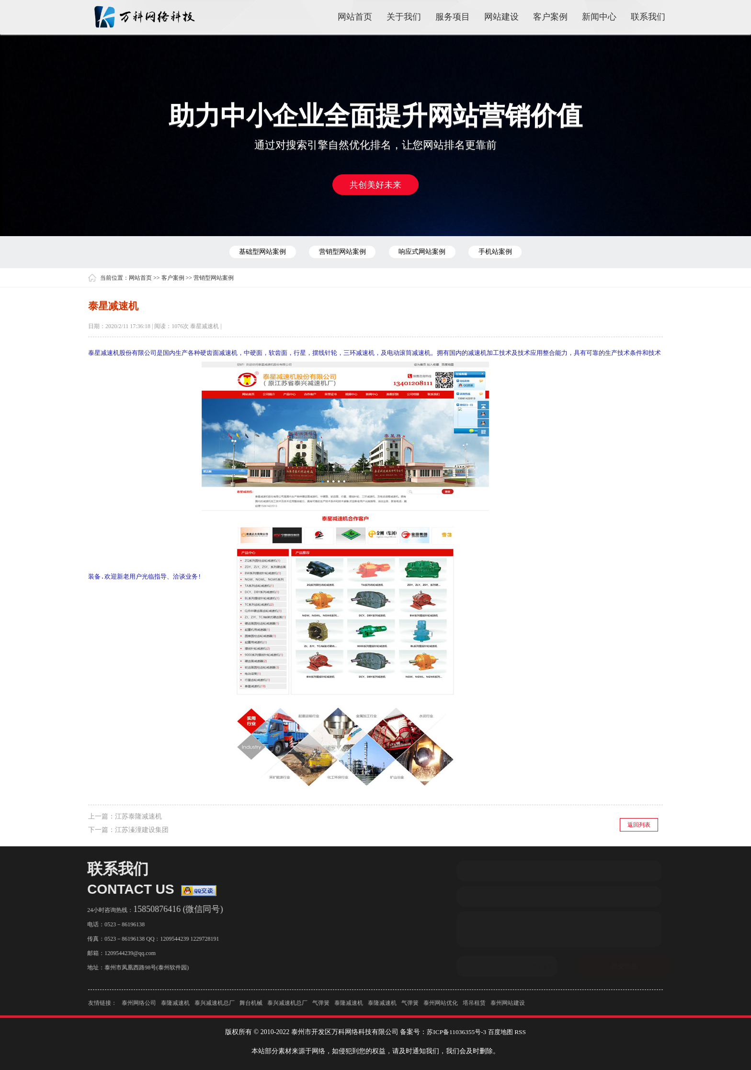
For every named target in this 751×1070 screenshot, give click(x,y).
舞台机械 (250, 1007)
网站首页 (355, 17)
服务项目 (452, 17)
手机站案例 (508, 251)
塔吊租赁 (474, 1007)
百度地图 (502, 1031)
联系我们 (648, 17)
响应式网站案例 (426, 251)
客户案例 (550, 17)
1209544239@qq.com (125, 952)
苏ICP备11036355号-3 (455, 1031)
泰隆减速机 (175, 1007)
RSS (523, 1031)
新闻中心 (599, 17)
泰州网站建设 (507, 1007)
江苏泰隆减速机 (138, 816)
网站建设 (501, 17)
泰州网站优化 (440, 1007)
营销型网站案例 (337, 251)
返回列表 (638, 824)
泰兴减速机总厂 (214, 1007)
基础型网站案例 (249, 251)
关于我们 (404, 17)
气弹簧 (321, 1007)
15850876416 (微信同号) (173, 908)
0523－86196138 (120, 924)
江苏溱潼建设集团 (142, 829)
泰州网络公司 (139, 1007)
